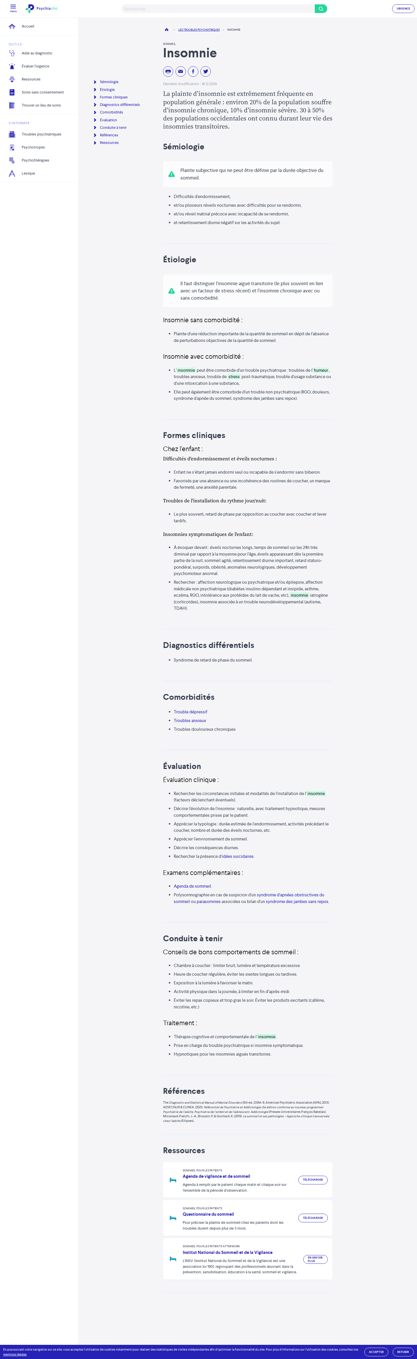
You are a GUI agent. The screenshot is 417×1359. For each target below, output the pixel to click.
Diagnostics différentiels (120, 104)
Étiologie (107, 89)
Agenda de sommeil (192, 886)
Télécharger (313, 1180)
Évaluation (108, 120)
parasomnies (209, 901)
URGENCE (403, 8)
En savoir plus (315, 1259)
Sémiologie (109, 81)
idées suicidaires (238, 856)
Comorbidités (111, 112)
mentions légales (15, 1354)
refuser (403, 1352)
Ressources (109, 142)
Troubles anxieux (190, 720)
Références (109, 135)
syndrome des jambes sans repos (297, 901)
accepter (376, 1352)
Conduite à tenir (113, 127)
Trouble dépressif (190, 712)
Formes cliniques (114, 97)
